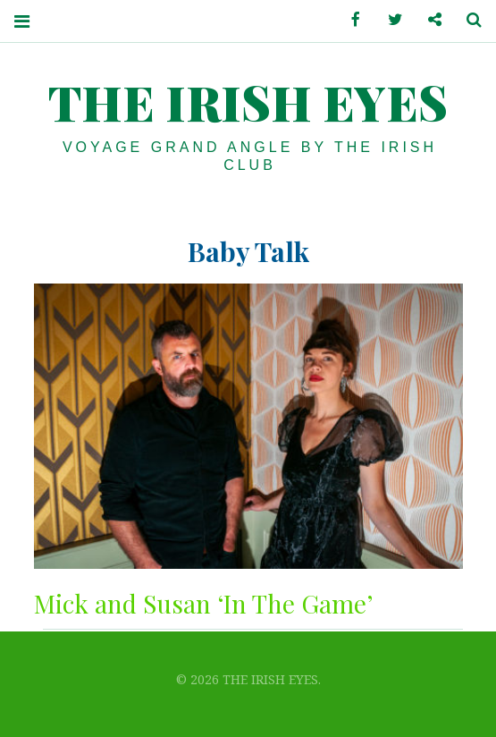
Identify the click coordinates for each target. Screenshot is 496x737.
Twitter (389, 20)
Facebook (349, 20)
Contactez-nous (428, 20)
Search (467, 20)
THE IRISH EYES (248, 102)
